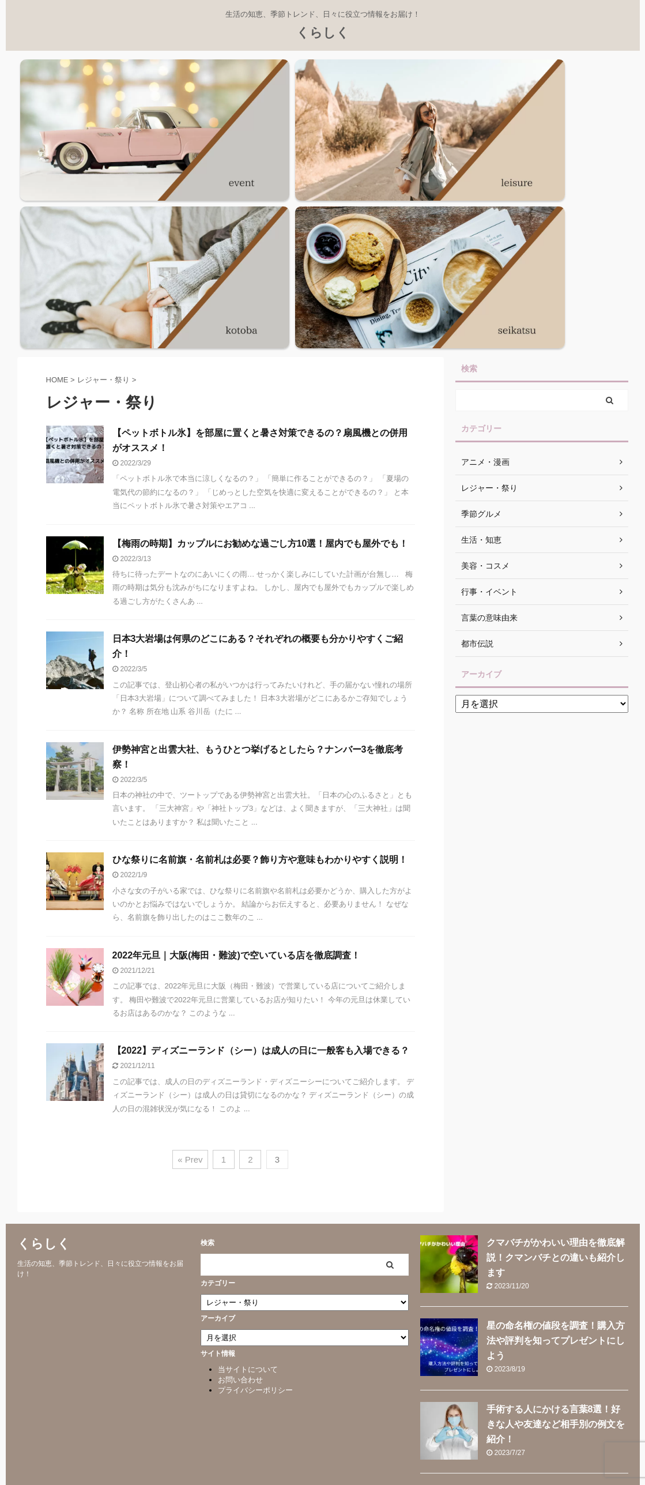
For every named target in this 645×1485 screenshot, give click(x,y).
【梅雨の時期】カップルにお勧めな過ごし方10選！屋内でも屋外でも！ (260, 331)
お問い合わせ (240, 1168)
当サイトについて (248, 1157)
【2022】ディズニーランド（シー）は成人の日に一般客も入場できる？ (261, 839)
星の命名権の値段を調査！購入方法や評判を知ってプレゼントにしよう (555, 1129)
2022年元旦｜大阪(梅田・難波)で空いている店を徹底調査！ (236, 744)
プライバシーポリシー (255, 1178)
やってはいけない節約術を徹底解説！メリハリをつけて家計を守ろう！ (555, 1295)
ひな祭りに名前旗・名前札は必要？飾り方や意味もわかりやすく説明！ (260, 648)
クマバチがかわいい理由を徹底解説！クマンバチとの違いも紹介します (555, 1046)
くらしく (322, 32)
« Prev (190, 948)
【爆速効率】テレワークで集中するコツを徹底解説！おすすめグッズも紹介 (555, 1378)
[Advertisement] (541, 679)
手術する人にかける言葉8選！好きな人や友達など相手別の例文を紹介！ (555, 1212)
